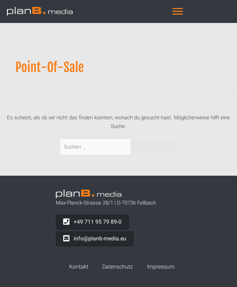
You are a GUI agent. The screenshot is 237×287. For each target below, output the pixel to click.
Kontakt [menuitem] (78, 266)
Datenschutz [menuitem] (117, 266)
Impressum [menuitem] (161, 266)
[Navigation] (178, 11)
